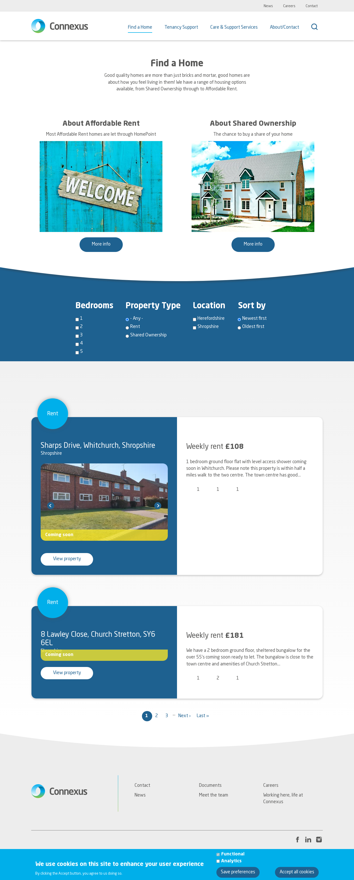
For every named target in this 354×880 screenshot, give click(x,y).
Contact (312, 6)
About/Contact (284, 27)
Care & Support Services (234, 27)
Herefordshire (211, 318)
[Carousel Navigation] (104, 505)
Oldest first (253, 327)
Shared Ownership (148, 335)
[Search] (317, 27)
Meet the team (213, 795)
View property (67, 559)
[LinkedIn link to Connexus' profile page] (308, 839)
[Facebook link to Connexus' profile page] (297, 839)
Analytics (231, 864)
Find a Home (140, 27)
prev (50, 505)
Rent (135, 327)
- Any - (136, 318)
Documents (210, 785)
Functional (233, 857)
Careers (289, 6)
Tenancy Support (181, 27)
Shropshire (208, 327)
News (268, 6)
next (157, 505)
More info (101, 244)
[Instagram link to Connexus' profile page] (319, 839)
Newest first (254, 318)
